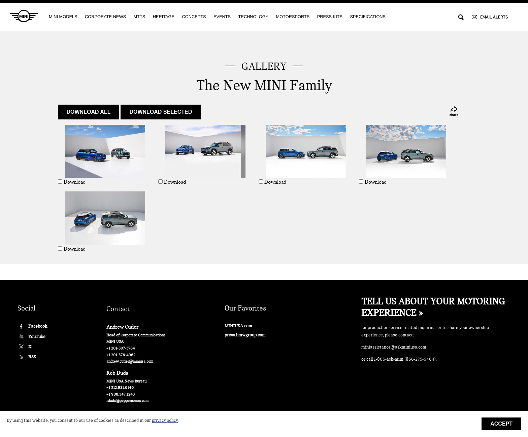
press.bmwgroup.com (245, 335)
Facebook (37, 326)
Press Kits (329, 16)
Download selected (160, 112)
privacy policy (165, 420)
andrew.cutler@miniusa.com (129, 361)
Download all (89, 112)
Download (75, 182)
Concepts (194, 16)
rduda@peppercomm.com (127, 401)
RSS (32, 357)
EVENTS (222, 16)
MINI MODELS (63, 16)
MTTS (139, 16)
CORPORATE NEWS (105, 16)
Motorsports (293, 16)
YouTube (36, 336)
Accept (501, 424)
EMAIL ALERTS (494, 17)
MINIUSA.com (238, 326)
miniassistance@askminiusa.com (393, 347)
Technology (253, 16)
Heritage (163, 16)
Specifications (368, 16)
